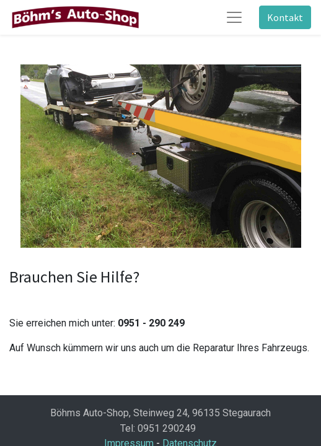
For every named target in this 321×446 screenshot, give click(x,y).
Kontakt (285, 17)
